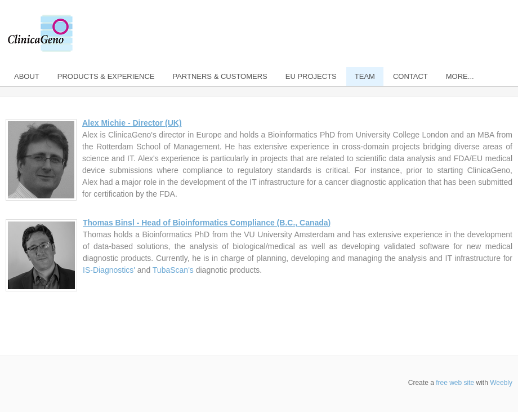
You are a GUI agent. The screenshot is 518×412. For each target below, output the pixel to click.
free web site (455, 383)
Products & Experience (106, 76)
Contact (410, 76)
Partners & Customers (219, 76)
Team (365, 76)
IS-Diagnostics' (109, 269)
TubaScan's (173, 269)
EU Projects (311, 76)
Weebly (501, 383)
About (26, 76)
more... (460, 76)
